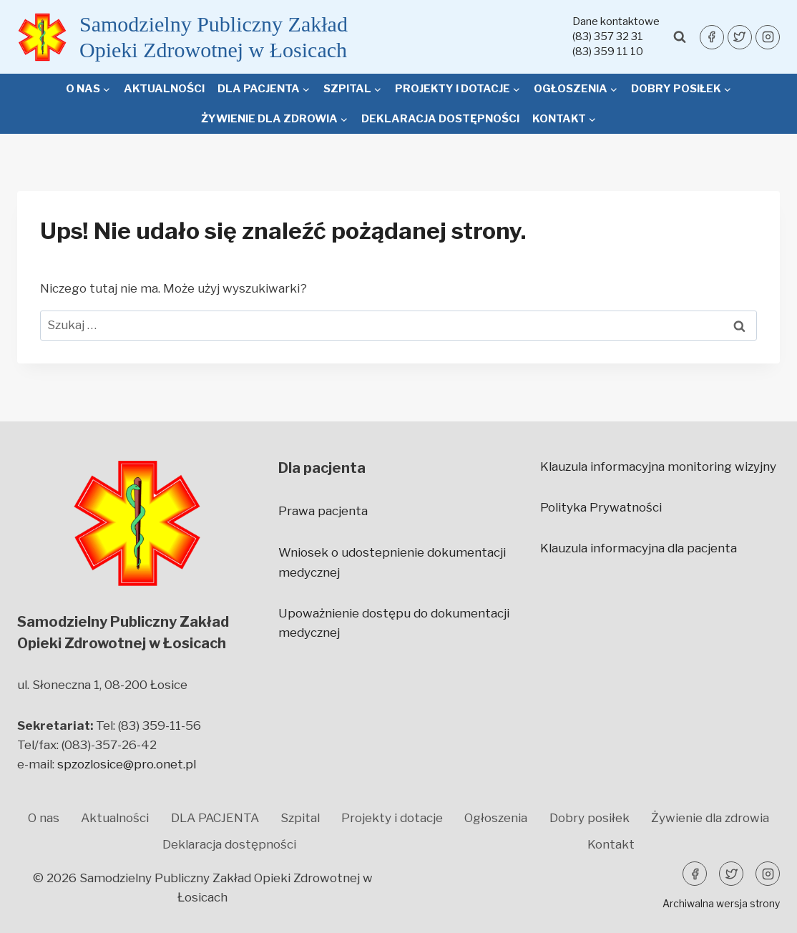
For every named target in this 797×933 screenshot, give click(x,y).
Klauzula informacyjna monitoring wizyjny (658, 466)
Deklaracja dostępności (440, 118)
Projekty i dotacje (392, 818)
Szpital (300, 818)
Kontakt (611, 844)
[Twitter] (740, 37)
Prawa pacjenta (323, 511)
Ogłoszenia (495, 818)
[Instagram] (768, 37)
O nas (43, 818)
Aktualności (164, 88)
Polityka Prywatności (601, 507)
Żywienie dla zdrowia (710, 818)
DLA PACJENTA (215, 818)
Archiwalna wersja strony (721, 903)
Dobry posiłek (589, 818)
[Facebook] (712, 37)
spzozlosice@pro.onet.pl (126, 764)
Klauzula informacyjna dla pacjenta (638, 548)
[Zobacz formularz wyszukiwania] (680, 37)
